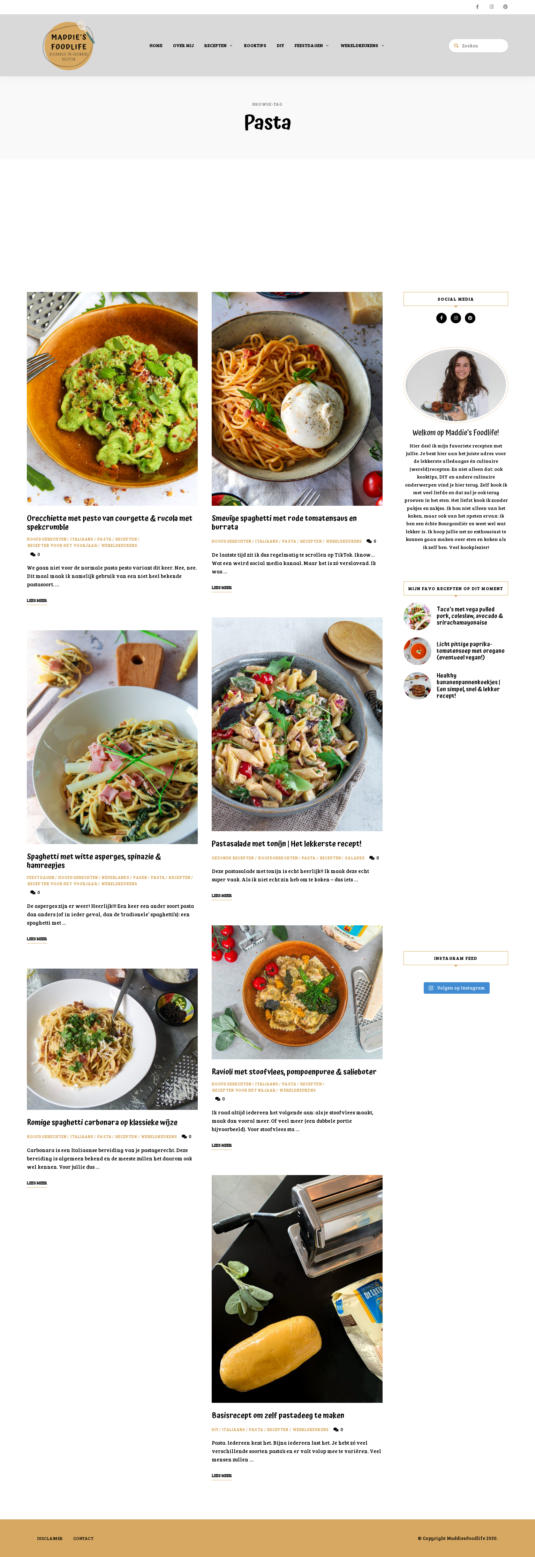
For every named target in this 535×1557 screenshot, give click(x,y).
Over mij (183, 45)
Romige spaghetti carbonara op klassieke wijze (102, 1122)
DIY (280, 45)
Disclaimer (50, 1538)
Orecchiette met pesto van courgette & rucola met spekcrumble (110, 522)
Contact (84, 1538)
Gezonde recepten (233, 857)
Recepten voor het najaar (244, 1089)
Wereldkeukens (359, 45)
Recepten (215, 45)
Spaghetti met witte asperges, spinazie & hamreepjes (94, 861)
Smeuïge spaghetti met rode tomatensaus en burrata (284, 522)
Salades (355, 857)
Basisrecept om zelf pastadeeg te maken (278, 1415)
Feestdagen (309, 45)
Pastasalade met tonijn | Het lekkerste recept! (286, 844)
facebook (477, 7)
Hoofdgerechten (47, 539)
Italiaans (81, 539)
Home (156, 45)
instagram (491, 7)
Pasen (140, 877)
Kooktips (255, 45)
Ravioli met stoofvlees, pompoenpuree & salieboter (294, 1072)
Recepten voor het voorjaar (62, 545)
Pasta (104, 539)
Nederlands (115, 877)
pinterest (505, 7)
